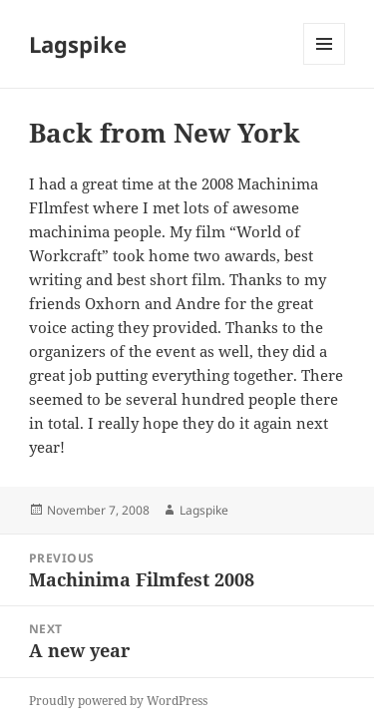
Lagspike (78, 44)
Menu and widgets (324, 64)
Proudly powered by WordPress (118, 700)
